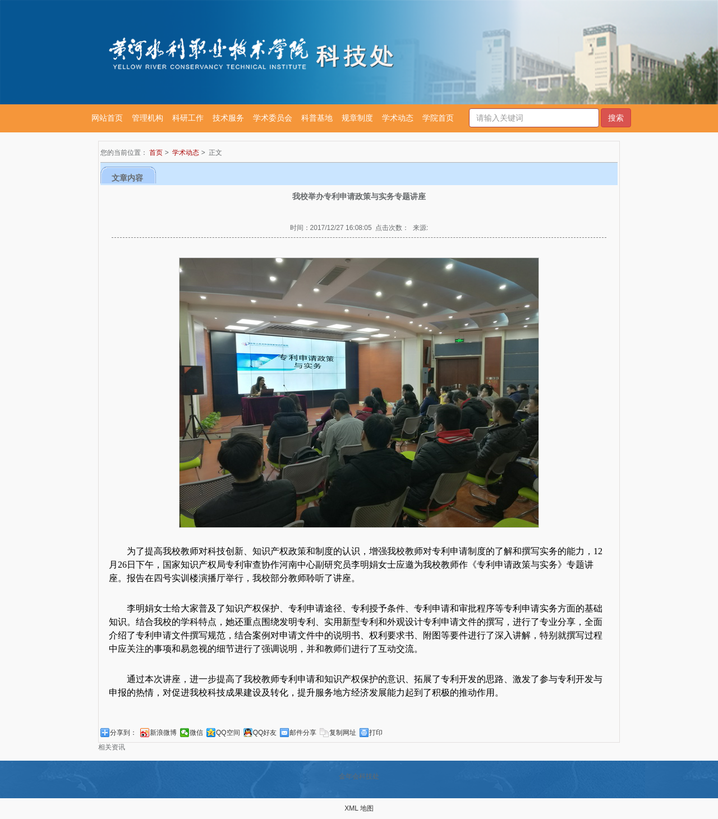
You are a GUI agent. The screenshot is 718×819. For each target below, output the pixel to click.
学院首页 (438, 117)
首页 (156, 153)
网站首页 (107, 117)
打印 (376, 733)
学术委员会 (272, 117)
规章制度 (357, 117)
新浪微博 (163, 733)
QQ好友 (265, 733)
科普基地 (317, 117)
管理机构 (147, 117)
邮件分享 (302, 733)
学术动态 (397, 117)
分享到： (123, 733)
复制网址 (342, 733)
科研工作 (188, 117)
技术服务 (228, 117)
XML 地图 (359, 808)
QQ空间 (228, 733)
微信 (196, 733)
